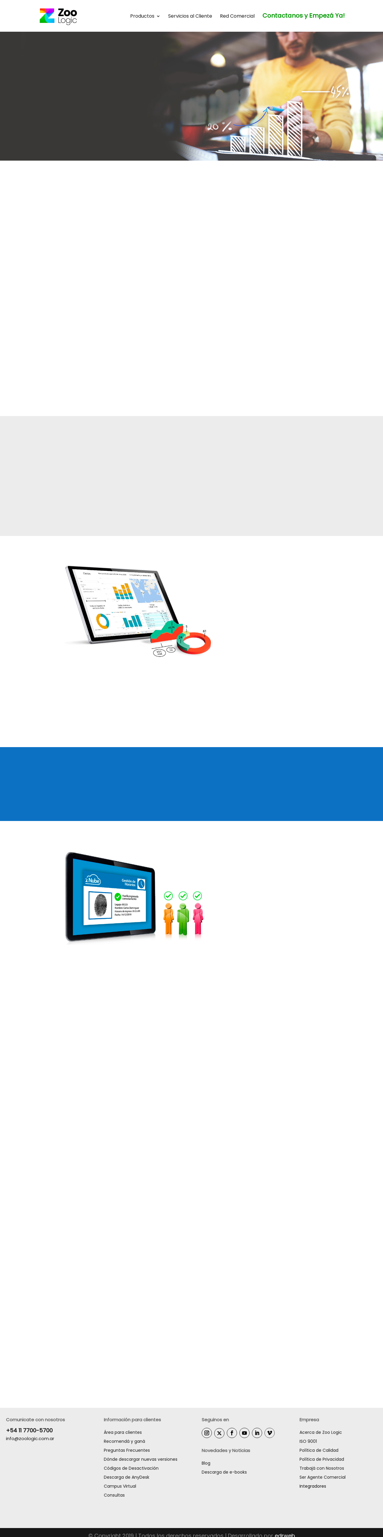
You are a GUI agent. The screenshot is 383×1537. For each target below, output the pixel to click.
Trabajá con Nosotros (322, 1469)
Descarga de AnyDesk (126, 1477)
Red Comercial (237, 16)
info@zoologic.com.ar (30, 1439)
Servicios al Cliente (190, 16)
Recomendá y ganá (124, 1442)
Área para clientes (123, 1433)
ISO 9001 (308, 1442)
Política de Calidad (319, 1451)
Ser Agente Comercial (323, 1477)
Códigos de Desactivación (131, 1469)
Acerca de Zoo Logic (321, 1433)
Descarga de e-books (224, 1472)
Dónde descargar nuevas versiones (140, 1460)
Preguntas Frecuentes (127, 1451)
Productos (142, 16)
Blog (206, 1463)
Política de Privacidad (322, 1460)
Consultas (114, 1495)
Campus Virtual (120, 1486)
